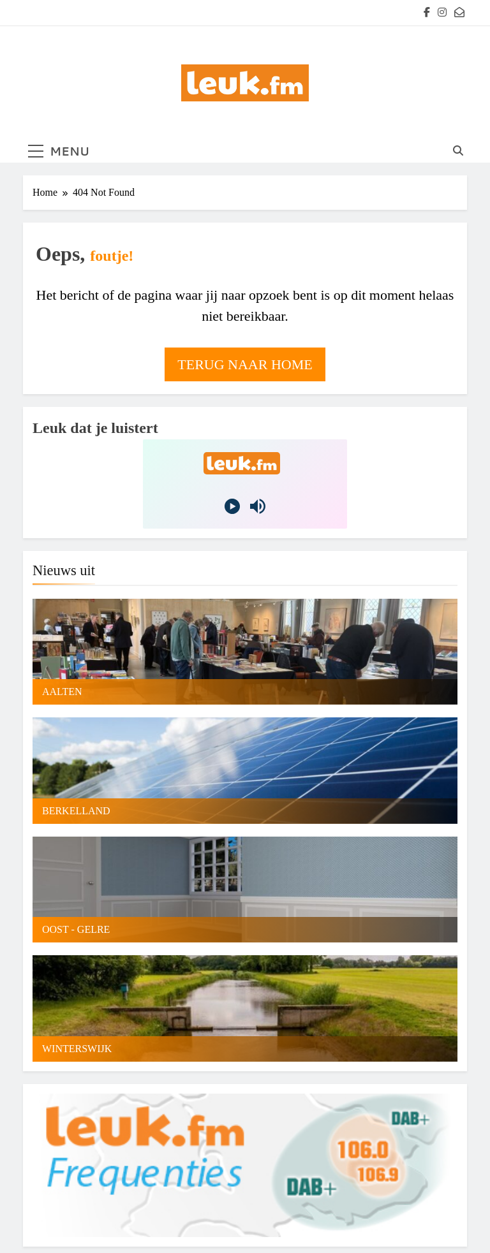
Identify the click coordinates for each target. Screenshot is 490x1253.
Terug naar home (244, 364)
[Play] (232, 506)
